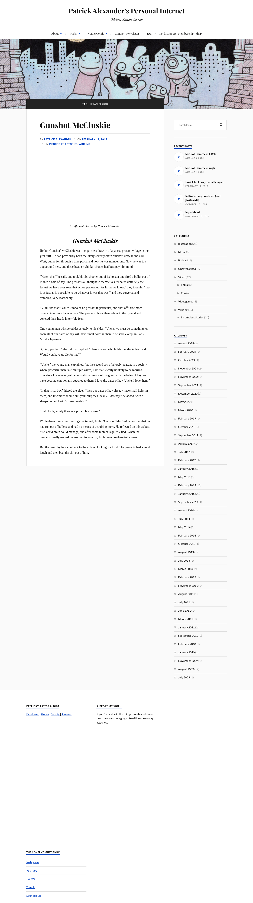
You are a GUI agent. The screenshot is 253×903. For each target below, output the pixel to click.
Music (182, 252)
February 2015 (187, 485)
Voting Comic (96, 33)
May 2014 (184, 527)
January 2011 (186, 627)
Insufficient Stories (63, 144)
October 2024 (186, 360)
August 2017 (186, 443)
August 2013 (186, 552)
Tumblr (30, 887)
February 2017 (187, 460)
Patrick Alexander (57, 139)
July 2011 (184, 602)
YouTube (31, 870)
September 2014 (188, 502)
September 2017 (188, 435)
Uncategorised (187, 268)
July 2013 (184, 560)
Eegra (184, 284)
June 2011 (184, 610)
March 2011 (185, 619)
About (55, 33)
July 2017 (184, 452)
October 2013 (186, 543)
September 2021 (188, 385)
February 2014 (187, 535)
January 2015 (186, 493)
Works (73, 33)
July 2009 (184, 677)
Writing (84, 144)
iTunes (45, 714)
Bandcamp (32, 714)
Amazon (66, 714)
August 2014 (186, 510)
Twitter (30, 878)
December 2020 (187, 393)
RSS (149, 33)
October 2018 (186, 426)
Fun (183, 293)
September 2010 (188, 635)
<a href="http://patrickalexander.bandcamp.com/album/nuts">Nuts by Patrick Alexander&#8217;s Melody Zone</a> (56, 777)
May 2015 (184, 477)
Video (181, 277)
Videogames (185, 301)
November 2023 (188, 368)
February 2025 (187, 351)
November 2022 (188, 376)
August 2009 (186, 669)
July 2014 (184, 518)
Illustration (185, 243)
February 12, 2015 (94, 139)
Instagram (32, 862)
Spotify (55, 714)
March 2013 (185, 568)
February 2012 (187, 577)
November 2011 (188, 585)
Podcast (183, 260)
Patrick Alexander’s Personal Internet (127, 10)
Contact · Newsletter (127, 33)
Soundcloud (33, 895)
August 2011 (186, 593)
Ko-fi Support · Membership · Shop (180, 33)
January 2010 (186, 652)
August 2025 (186, 343)
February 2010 (187, 644)
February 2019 (187, 418)
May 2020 (184, 401)
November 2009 (188, 660)
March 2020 (185, 410)
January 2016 (186, 468)
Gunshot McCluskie (75, 125)
